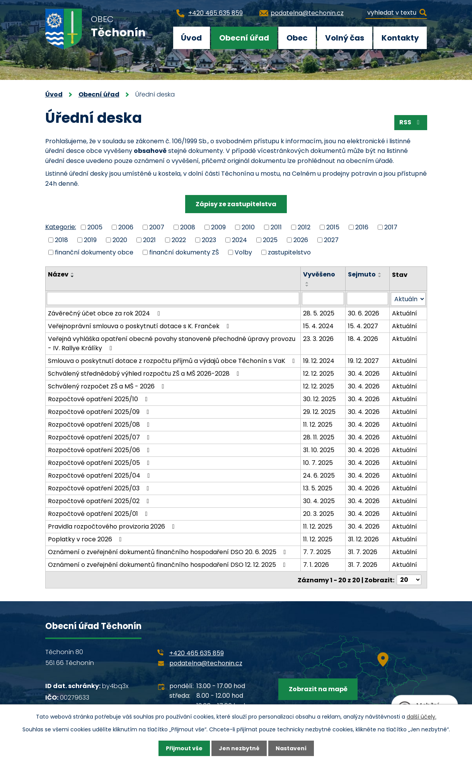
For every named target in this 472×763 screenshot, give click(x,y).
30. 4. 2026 (364, 373)
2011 (276, 227)
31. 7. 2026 (362, 551)
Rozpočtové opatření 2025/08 (100, 424)
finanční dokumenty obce (94, 252)
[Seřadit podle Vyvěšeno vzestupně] (307, 282)
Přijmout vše (184, 748)
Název (58, 274)
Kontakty (400, 37)
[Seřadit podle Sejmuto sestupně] (380, 276)
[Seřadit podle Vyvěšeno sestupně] (307, 285)
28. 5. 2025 (318, 313)
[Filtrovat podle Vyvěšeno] (323, 298)
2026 (300, 239)
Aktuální (404, 313)
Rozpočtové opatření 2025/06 (100, 449)
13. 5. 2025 (317, 487)
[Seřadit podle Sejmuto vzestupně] (380, 273)
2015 (332, 227)
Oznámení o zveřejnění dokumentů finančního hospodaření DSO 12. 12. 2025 (168, 564)
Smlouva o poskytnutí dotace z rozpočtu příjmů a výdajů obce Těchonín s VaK (173, 360)
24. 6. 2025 (319, 475)
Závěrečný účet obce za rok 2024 (105, 313)
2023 (209, 239)
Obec (297, 37)
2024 (239, 239)
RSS (410, 122)
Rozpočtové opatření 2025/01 (99, 513)
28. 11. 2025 (318, 436)
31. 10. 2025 (318, 449)
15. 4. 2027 (363, 325)
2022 (179, 239)
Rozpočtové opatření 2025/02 (100, 500)
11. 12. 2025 (317, 424)
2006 (125, 227)
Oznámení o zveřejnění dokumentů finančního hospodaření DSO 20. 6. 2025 (168, 551)
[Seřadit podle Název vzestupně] (72, 273)
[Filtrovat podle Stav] (408, 298)
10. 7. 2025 (318, 462)
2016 (361, 227)
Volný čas (344, 37)
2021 (149, 239)
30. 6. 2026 (363, 313)
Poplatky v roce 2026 (86, 538)
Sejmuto (362, 274)
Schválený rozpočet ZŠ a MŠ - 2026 (107, 386)
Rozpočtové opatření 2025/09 (100, 411)
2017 (390, 227)
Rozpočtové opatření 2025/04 (100, 475)
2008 (187, 227)
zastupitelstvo (289, 252)
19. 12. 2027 (363, 360)
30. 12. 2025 (319, 398)
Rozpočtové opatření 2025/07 (100, 436)
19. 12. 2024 (318, 360)
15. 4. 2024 (318, 325)
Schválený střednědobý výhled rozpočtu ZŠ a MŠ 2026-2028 (145, 373)
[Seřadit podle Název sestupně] (72, 276)
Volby (243, 252)
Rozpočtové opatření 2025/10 (99, 398)
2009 (218, 227)
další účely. (421, 717)
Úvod (191, 37)
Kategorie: (60, 226)
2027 (331, 239)
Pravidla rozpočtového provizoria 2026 (112, 526)
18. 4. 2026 (363, 338)
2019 (90, 239)
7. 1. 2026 (316, 564)
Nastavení (291, 748)
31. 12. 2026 (363, 538)
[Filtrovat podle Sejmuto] (367, 298)
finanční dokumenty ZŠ (184, 252)
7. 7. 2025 (317, 551)
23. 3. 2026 (318, 338)
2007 (156, 227)
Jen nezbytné (239, 748)
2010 (248, 227)
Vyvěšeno (319, 274)
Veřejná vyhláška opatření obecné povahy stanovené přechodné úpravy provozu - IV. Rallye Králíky (171, 343)
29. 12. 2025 (319, 411)
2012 (304, 227)
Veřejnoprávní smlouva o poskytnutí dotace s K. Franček (140, 325)
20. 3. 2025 (318, 513)
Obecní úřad (244, 37)
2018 (61, 239)
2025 (270, 239)
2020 (119, 239)
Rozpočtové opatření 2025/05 (100, 462)
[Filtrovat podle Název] (173, 298)
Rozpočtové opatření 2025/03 (100, 487)
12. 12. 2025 (318, 373)
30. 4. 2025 (319, 500)
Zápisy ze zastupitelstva (236, 204)
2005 (94, 227)
